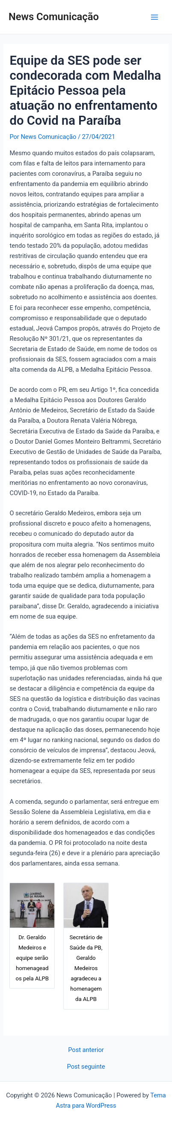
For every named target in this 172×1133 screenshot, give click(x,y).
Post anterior (86, 1050)
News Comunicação (54, 17)
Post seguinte (86, 1067)
